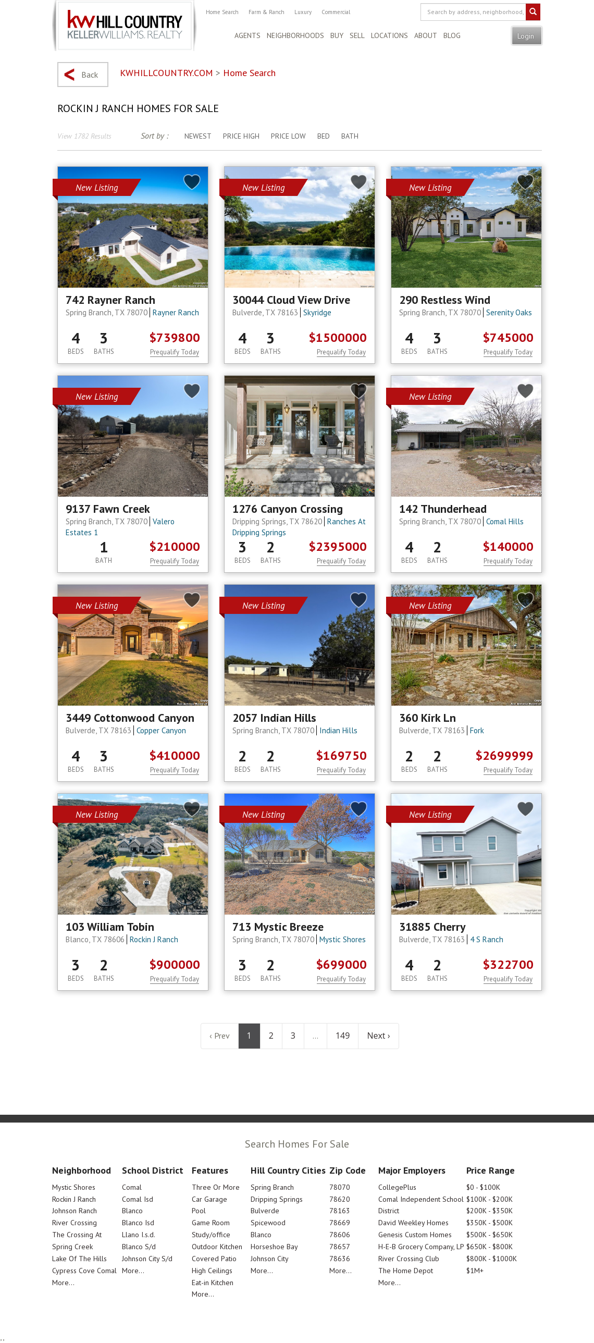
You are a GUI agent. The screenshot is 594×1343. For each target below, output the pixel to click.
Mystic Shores (342, 939)
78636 (339, 1258)
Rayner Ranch (176, 312)
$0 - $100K (483, 1187)
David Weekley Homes (413, 1222)
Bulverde (265, 1210)
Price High (241, 136)
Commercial (335, 12)
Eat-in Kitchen (212, 1282)
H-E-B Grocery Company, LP (421, 1246)
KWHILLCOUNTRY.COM (166, 73)
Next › (378, 1035)
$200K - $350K (489, 1210)
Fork (477, 730)
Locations (389, 35)
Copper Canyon (161, 730)
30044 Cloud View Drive (291, 299)
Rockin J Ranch (154, 939)
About (425, 35)
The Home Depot (405, 1270)
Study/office (211, 1234)
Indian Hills (338, 730)
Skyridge (317, 312)
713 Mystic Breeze (278, 926)
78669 (339, 1222)
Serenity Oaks (509, 312)
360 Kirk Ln (427, 717)
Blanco (132, 1210)
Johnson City (270, 1258)
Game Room (211, 1222)
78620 (339, 1199)
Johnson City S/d (147, 1258)
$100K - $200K (489, 1199)
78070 (339, 1187)
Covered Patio (214, 1258)
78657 (339, 1246)
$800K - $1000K (491, 1258)
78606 (339, 1234)
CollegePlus (397, 1187)
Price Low (288, 136)
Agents (247, 35)
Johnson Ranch (74, 1210)
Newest (198, 136)
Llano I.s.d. (138, 1234)
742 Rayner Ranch (110, 299)
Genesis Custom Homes (415, 1234)
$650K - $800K (489, 1246)
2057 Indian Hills (274, 717)
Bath (349, 136)
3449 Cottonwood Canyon (130, 717)
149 (343, 1035)
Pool (199, 1210)
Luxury (303, 12)
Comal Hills (505, 521)
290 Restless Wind (444, 299)
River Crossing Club (408, 1258)
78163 (339, 1210)
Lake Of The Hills (79, 1258)
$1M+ (475, 1270)
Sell (357, 35)
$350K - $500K (489, 1222)
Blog (452, 35)
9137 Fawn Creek (108, 508)
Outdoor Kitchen (217, 1246)
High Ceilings (212, 1270)
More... (63, 1282)
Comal (132, 1187)
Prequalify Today (174, 352)
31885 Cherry (432, 926)
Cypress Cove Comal (84, 1270)
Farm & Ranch (266, 12)
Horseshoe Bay (274, 1246)
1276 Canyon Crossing (287, 508)
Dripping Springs (277, 1199)
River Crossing (74, 1222)
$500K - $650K (489, 1234)
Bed (323, 136)
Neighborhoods (295, 35)
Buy (336, 35)
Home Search (222, 12)
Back (89, 74)
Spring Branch (272, 1187)
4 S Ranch (486, 939)
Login (526, 36)
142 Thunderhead (443, 508)
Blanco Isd (138, 1222)
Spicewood (268, 1222)
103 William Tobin (110, 926)
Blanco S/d (139, 1246)
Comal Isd (137, 1199)
